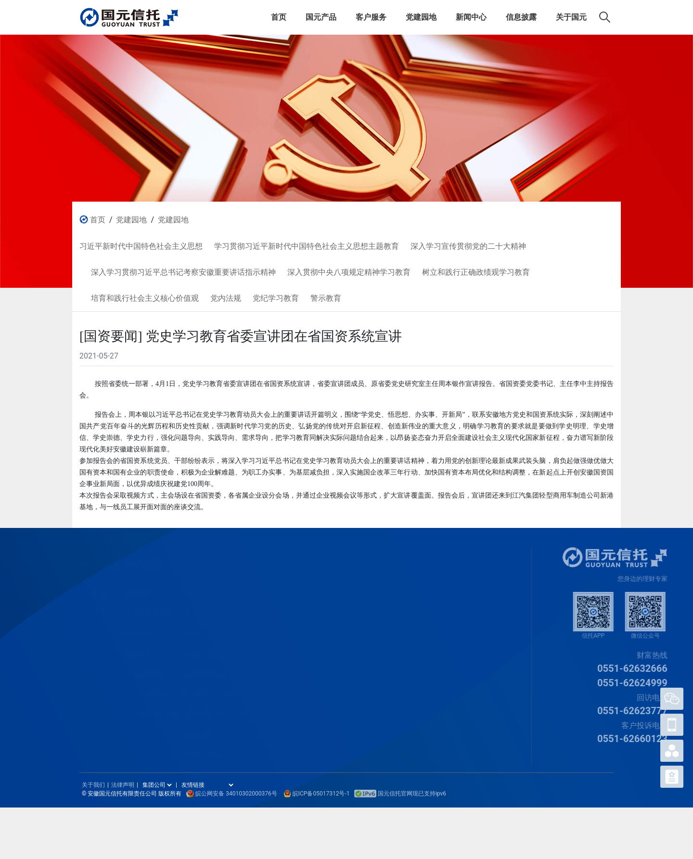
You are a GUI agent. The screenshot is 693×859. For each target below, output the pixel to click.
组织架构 (448, 610)
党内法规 (195, 731)
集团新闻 (361, 610)
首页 (278, 17)
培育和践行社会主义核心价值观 (229, 711)
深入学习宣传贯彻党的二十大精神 (232, 630)
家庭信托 (92, 630)
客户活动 (137, 630)
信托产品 (92, 590)
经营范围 (448, 630)
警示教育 (195, 772)
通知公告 (361, 630)
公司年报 (404, 590)
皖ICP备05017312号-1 (321, 793)
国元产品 (321, 17)
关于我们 (448, 671)
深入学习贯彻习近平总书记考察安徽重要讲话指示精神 (263, 650)
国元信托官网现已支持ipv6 (400, 793)
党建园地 (421, 17)
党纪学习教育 (202, 752)
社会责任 (404, 610)
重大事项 (404, 630)
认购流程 (137, 590)
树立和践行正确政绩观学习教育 (229, 691)
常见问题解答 (144, 671)
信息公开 (404, 650)
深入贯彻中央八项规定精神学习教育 (236, 671)
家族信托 (92, 610)
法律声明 (122, 785)
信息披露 (521, 17)
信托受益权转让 (147, 610)
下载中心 (137, 650)
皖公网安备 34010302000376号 (236, 793)
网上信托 (92, 671)
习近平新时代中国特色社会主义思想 (236, 590)
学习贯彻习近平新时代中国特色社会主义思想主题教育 (263, 610)
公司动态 (361, 590)
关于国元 (571, 17)
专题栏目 (361, 650)
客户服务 (371, 17)
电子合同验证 (144, 691)
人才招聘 (448, 691)
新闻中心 (471, 17)
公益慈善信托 (99, 650)
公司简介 (448, 590)
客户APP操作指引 (151, 711)
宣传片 (445, 650)
